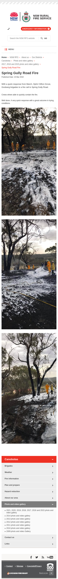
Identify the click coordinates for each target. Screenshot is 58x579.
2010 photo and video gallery (18, 528)
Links (7, 544)
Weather (8, 472)
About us (25, 57)
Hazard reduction (12, 491)
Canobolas (6, 61)
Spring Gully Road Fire (11, 68)
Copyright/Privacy (34, 566)
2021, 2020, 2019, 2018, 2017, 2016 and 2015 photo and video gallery (29, 511)
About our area (11, 498)
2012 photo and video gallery (18, 522)
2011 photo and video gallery (18, 525)
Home (4, 57)
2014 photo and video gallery (18, 516)
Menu (14, 50)
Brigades (9, 466)
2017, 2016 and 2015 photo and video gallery (20, 64)
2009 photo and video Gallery (18, 531)
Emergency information (34, 29)
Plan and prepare (12, 485)
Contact (9, 566)
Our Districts (37, 57)
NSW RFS (14, 57)
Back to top (46, 573)
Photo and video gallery (23, 61)
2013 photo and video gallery (18, 519)
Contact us (9, 537)
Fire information (12, 479)
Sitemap (20, 566)
